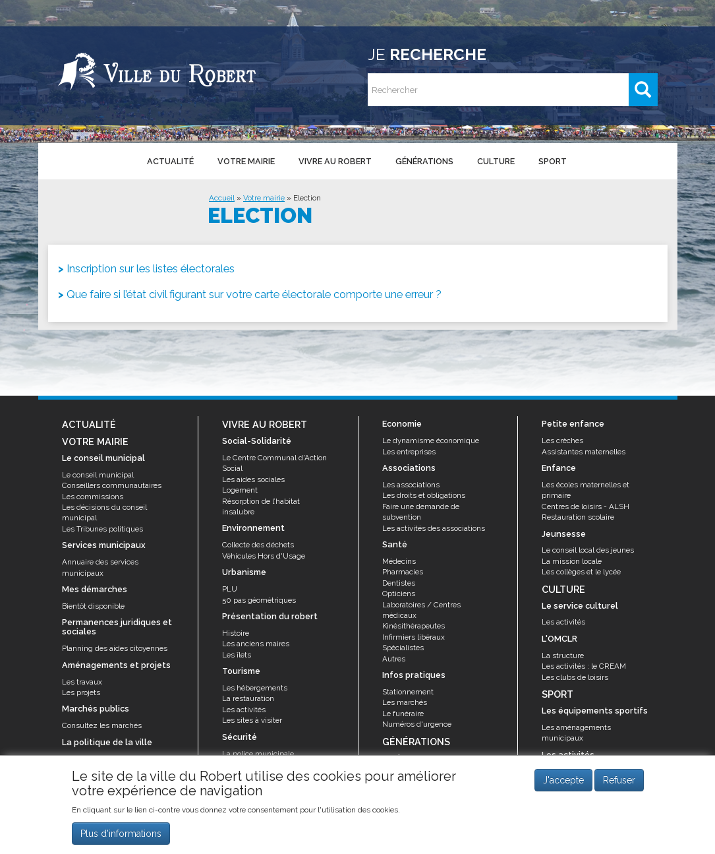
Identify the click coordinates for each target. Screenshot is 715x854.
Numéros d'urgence (416, 724)
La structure (563, 655)
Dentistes (398, 583)
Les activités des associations (433, 528)
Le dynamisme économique (430, 440)
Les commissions (92, 496)
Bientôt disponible (93, 606)
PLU (229, 589)
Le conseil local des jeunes (588, 550)
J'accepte (563, 781)
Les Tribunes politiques (102, 529)
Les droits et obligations (423, 495)
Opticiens (398, 593)
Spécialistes (403, 647)
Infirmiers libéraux (413, 637)
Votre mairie (246, 161)
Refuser (619, 781)
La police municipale (258, 753)
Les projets (81, 692)
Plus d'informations (120, 833)
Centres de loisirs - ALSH (585, 506)
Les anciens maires (255, 643)
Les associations (411, 484)
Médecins (399, 561)
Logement (240, 490)
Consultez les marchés (102, 725)
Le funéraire (403, 713)
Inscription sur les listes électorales (151, 268)
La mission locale (572, 561)
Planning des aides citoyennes (114, 648)
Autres (393, 658)
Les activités (244, 709)
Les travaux (82, 681)
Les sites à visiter (252, 720)
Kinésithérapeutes (413, 625)
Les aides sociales (253, 479)
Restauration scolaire (578, 517)
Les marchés (404, 702)
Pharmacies (402, 571)
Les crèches (562, 440)
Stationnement (408, 691)
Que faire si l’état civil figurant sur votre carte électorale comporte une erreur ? (254, 294)
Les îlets (236, 654)
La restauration (248, 698)
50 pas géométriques (259, 600)
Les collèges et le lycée (581, 571)
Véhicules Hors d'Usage (263, 556)
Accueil (222, 197)
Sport (552, 161)
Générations (424, 161)
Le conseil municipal (98, 474)
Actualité (170, 161)
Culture (496, 161)
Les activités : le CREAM (584, 666)
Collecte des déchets (258, 544)
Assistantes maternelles (583, 451)
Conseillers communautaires (111, 485)
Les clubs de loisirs (575, 677)
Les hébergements (254, 687)
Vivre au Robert (335, 161)
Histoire (235, 633)
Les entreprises (409, 451)
